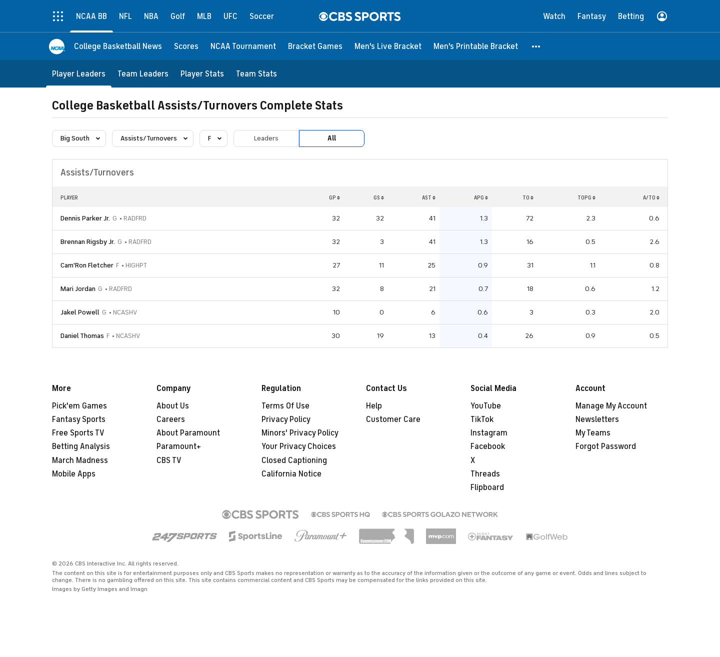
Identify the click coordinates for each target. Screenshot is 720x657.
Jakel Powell (80, 312)
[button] (536, 46)
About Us (172, 406)
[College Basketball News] (118, 46)
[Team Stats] (256, 74)
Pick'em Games (79, 406)
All (332, 138)
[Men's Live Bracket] (388, 46)
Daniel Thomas (82, 336)
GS (379, 197)
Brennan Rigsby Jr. (87, 242)
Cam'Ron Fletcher (87, 265)
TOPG (587, 197)
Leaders (266, 138)
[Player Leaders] (79, 74)
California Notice (292, 474)
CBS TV (169, 461)
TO (528, 197)
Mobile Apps (74, 474)
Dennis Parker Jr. (85, 218)
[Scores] (186, 46)
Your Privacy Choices (299, 447)
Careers (170, 419)
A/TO (651, 197)
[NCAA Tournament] (243, 46)
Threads (485, 474)
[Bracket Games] (315, 46)
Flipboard (487, 487)
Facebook (487, 447)
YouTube (485, 406)
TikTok (482, 419)
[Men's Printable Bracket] (476, 46)
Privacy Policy (286, 419)
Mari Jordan (78, 288)
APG (481, 197)
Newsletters (597, 419)
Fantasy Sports (79, 419)
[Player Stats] (202, 74)
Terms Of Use (286, 406)
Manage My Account (611, 406)
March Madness (80, 461)
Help (374, 406)
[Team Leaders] (143, 74)
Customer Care (393, 419)
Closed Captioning (294, 461)
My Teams (593, 433)
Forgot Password (606, 447)
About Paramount (188, 433)
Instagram (489, 433)
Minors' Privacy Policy (300, 433)
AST (429, 197)
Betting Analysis (81, 447)
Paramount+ (178, 447)
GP (334, 197)
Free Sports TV (78, 433)
